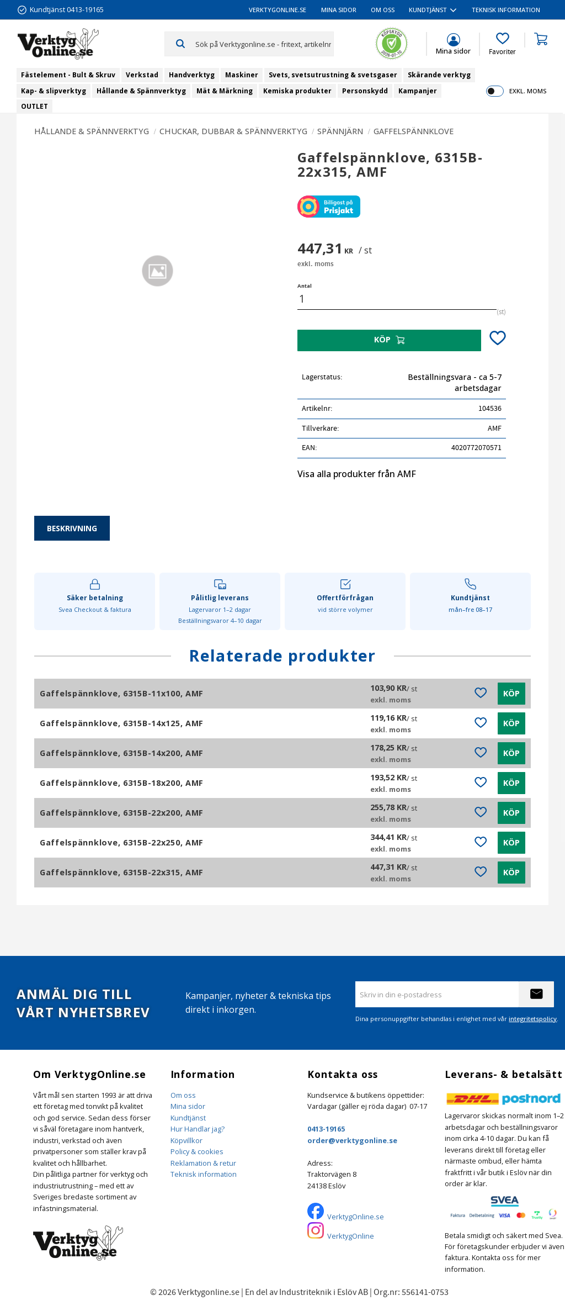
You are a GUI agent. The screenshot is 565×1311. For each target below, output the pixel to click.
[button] (502, 44)
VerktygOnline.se (355, 1217)
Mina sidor (187, 1106)
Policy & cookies (196, 1151)
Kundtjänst (188, 1118)
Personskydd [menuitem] (365, 91)
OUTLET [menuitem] (34, 106)
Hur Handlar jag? (197, 1129)
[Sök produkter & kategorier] (264, 43)
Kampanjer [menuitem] (417, 91)
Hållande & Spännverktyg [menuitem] (141, 91)
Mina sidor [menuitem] (338, 10)
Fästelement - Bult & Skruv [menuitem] (68, 75)
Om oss (183, 1095)
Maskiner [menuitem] (241, 75)
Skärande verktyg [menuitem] (439, 75)
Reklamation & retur (203, 1163)
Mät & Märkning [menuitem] (224, 91)
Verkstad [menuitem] (142, 75)
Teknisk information (203, 1174)
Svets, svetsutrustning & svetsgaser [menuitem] (333, 75)
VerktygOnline (350, 1236)
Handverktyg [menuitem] (192, 75)
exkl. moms (527, 91)
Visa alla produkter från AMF (356, 474)
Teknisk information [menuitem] (506, 10)
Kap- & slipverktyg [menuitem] (53, 91)
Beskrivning (72, 528)
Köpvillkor (186, 1140)
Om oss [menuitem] (383, 10)
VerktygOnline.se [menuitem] (277, 10)
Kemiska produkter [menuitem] (297, 91)
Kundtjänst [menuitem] (428, 10)
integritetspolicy (533, 1018)
